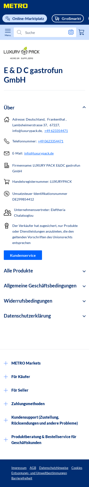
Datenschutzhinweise (53, 468)
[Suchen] (43, 32)
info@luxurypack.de (39, 153)
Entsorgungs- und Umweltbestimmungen (39, 473)
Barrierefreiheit (21, 478)
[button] (44, 107)
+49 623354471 (56, 131)
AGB (33, 468)
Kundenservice (23, 255)
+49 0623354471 (50, 141)
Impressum (19, 468)
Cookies (76, 468)
